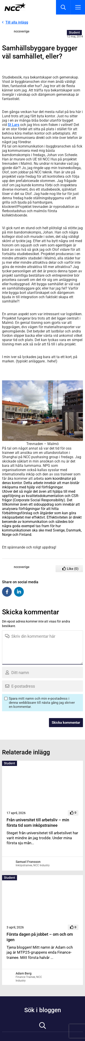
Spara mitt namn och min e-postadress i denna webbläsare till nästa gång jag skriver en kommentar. (42, 702)
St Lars (13, 125)
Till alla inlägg (16, 22)
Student (74, 32)
